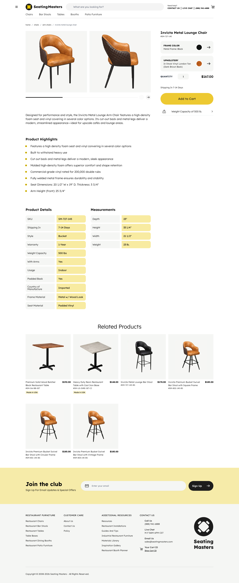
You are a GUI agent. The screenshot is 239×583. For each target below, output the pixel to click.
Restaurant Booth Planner (115, 550)
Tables (60, 14)
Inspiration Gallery (111, 545)
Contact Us (69, 526)
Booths (75, 14)
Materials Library (110, 540)
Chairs (29, 14)
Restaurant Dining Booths (39, 540)
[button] (141, 97)
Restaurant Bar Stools (37, 526)
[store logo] (44, 7)
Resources (107, 521)
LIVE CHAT (187, 8)
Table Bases (32, 535)
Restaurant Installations (114, 526)
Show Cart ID (151, 550)
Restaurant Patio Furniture (39, 545)
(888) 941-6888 (202, 8)
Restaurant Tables (35, 530)
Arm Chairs (47, 25)
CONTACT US (174, 8)
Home (28, 25)
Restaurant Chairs (35, 521)
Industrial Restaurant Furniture (117, 535)
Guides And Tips (110, 530)
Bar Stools (45, 14)
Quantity (167, 76)
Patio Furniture (93, 14)
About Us (68, 521)
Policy (67, 530)
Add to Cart (187, 99)
